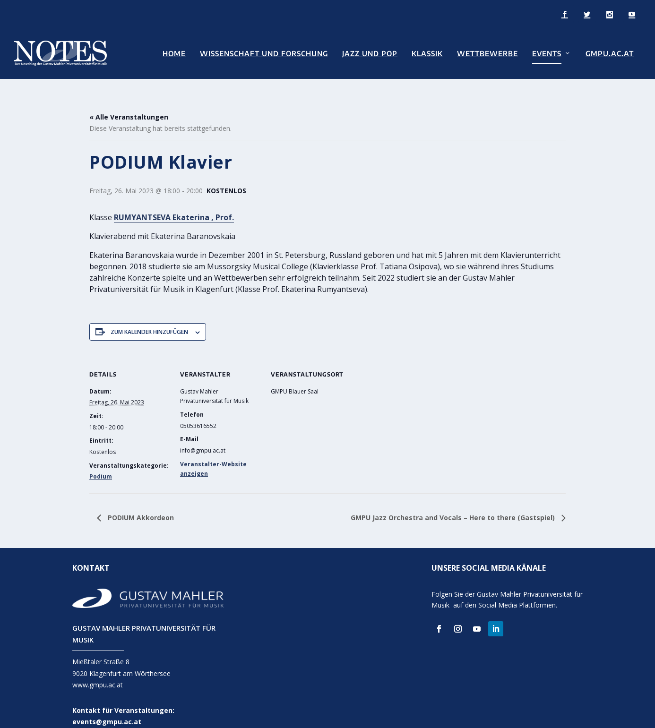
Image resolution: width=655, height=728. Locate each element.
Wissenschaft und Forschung (264, 53)
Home (174, 53)
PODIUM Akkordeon (140, 502)
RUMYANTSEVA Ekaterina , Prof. (174, 202)
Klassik (427, 53)
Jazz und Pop (369, 53)
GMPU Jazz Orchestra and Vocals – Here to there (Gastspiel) (454, 502)
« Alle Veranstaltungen (128, 102)
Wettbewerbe (487, 53)
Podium (100, 462)
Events (546, 53)
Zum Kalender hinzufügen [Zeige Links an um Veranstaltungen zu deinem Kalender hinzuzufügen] (149, 317)
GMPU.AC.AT (610, 53)
